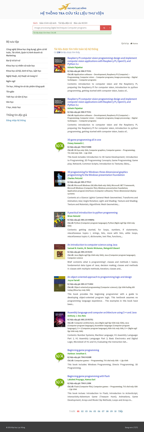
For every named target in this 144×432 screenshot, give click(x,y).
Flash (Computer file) (83, 386)
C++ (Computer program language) (92, 328)
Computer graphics (97, 150)
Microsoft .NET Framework (123, 185)
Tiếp (120, 411)
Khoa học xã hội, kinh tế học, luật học (23, 70)
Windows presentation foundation (112, 188)
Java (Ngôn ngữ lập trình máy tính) (89, 255)
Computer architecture (84, 323)
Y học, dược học (13, 107)
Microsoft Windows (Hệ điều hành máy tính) (92, 185)
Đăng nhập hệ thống (16, 120)
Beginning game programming (83, 350)
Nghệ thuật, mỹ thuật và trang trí (21, 76)
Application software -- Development (90, 74)
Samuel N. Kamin (75, 248)
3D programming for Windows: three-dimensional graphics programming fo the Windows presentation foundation (98, 173)
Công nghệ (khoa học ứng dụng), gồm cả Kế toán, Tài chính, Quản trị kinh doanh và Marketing (26, 52)
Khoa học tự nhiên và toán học (20, 65)
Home (134, 43)
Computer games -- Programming (120, 150)
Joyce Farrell (74, 280)
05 (94, 411)
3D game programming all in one (84, 139)
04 (90, 411)
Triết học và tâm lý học (16, 96)
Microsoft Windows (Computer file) (82, 188)
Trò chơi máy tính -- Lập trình (80, 153)
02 (82, 411)
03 (86, 411)
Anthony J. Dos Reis (77, 315)
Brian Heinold (74, 216)
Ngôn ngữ (10, 81)
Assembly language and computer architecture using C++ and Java (102, 312)
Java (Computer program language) (120, 255)
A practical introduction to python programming (92, 212)
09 (111, 411)
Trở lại (125, 43)
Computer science (75, 258)
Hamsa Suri (90, 379)
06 (99, 411)
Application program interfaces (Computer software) (90, 191)
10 (115, 411)
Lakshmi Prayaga (76, 379)
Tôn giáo (10, 91)
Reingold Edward (112, 248)
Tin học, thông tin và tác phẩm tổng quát (25, 86)
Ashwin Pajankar (75, 67)
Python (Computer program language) (90, 223)
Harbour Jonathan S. (77, 353)
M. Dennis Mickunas (93, 248)
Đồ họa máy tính (81, 150)
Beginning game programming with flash (89, 376)
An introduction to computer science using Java (92, 244)
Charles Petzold (75, 178)
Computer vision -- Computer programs (96, 77)
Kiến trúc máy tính (115, 328)
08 (107, 411)
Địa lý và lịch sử (13, 60)
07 (103, 411)
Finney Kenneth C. (76, 143)
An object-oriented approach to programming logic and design (100, 276)
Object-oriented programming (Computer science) (95, 287)
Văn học (10, 102)
